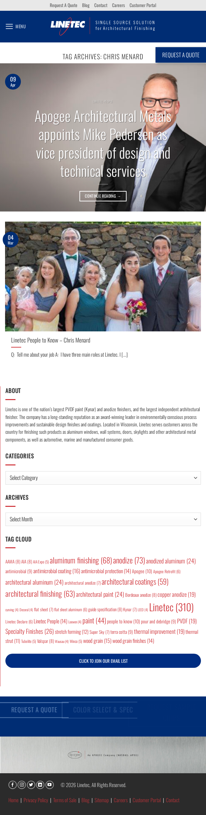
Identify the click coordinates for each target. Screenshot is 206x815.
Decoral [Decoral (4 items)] (26, 609)
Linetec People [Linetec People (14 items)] (50, 621)
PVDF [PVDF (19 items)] (187, 621)
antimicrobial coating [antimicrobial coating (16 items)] (56, 571)
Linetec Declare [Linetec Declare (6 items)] (19, 621)
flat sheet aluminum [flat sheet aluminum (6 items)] (70, 609)
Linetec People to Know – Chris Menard (50, 340)
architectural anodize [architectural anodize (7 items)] (83, 583)
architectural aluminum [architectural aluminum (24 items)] (34, 582)
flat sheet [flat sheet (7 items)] (43, 609)
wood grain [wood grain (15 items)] (97, 641)
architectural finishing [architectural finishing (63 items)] (40, 593)
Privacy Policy (36, 800)
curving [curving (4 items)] (12, 609)
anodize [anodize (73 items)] (129, 560)
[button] (15, 26)
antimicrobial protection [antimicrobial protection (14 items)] (106, 571)
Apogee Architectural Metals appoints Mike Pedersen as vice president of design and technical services (103, 143)
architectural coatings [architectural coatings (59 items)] (135, 581)
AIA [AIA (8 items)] (26, 561)
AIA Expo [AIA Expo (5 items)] (41, 561)
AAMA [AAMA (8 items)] (12, 561)
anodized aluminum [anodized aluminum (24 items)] (171, 560)
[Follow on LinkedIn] (40, 785)
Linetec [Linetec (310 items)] (171, 606)
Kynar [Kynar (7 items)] (130, 609)
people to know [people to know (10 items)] (123, 621)
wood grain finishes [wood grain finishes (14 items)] (133, 641)
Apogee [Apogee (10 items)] (142, 571)
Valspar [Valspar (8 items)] (45, 641)
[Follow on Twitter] (31, 785)
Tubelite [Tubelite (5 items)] (28, 641)
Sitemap (102, 800)
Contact (100, 5)
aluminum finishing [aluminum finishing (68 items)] (81, 560)
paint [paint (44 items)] (94, 620)
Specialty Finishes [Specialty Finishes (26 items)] (29, 630)
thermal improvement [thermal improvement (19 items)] (159, 631)
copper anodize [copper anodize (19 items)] (177, 594)
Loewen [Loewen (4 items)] (74, 621)
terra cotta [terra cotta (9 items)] (121, 631)
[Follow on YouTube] (49, 785)
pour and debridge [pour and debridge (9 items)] (158, 621)
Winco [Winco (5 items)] (76, 641)
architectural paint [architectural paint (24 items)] (100, 594)
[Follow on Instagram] (22, 785)
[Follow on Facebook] (12, 785)
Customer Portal (143, 5)
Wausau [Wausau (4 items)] (62, 641)
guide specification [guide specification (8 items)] (105, 609)
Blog (86, 5)
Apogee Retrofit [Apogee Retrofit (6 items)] (166, 571)
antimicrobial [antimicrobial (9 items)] (18, 571)
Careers (118, 5)
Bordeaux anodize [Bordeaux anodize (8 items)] (141, 594)
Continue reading (103, 196)
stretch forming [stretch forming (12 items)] (72, 631)
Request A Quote (63, 5)
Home (13, 800)
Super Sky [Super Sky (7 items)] (99, 632)
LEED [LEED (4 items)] (143, 609)
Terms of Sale (64, 800)
